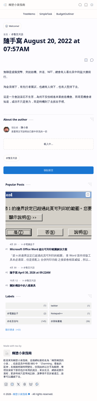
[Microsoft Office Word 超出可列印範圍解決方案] (48, 215)
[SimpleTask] (45, 14)
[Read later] (86, 60)
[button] (5, 4)
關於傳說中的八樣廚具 (23, 285)
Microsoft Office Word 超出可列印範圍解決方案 (38, 249)
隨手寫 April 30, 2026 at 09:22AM (30, 272)
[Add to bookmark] (88, 194)
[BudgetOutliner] (65, 14)
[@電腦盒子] (29, 244)
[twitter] (70, 306)
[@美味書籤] (70, 321)
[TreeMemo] (29, 14)
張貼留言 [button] (48, 170)
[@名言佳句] (27, 321)
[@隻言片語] (11, 158)
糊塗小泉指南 (17, 5)
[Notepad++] (70, 313)
